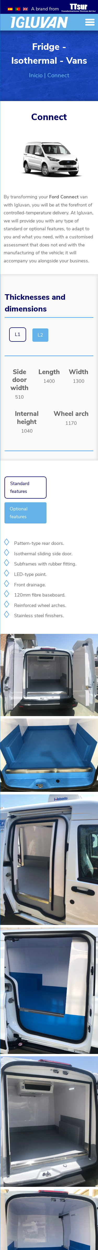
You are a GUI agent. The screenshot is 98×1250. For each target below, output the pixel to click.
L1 (17, 334)
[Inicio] (39, 22)
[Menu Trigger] (90, 22)
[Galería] (49, 714)
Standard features (19, 487)
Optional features (18, 513)
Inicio (36, 75)
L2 (40, 335)
